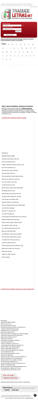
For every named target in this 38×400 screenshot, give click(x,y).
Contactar (7, 390)
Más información (29, 398)
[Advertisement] (19, 85)
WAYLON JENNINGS (12, 106)
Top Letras (33, 6)
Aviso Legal (15, 390)
